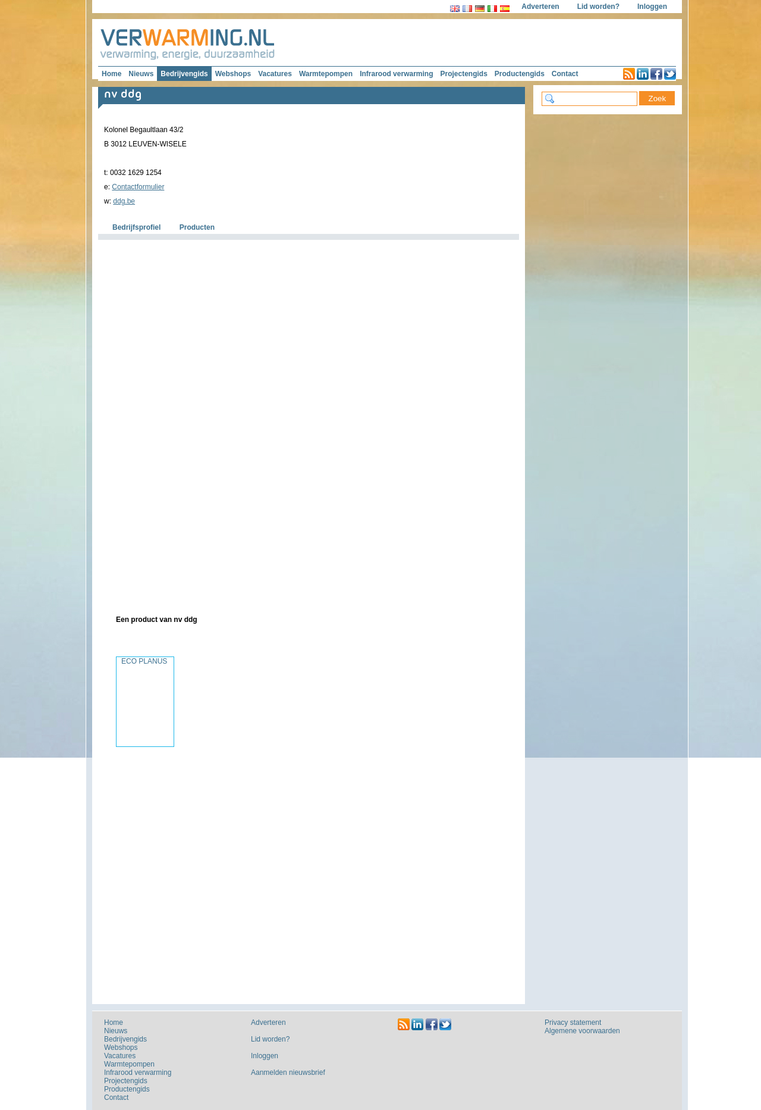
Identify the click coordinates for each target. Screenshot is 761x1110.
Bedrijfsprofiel (136, 227)
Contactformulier (138, 187)
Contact (565, 74)
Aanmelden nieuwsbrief (288, 1072)
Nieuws (140, 74)
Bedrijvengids (184, 74)
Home (111, 74)
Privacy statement (573, 1022)
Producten (197, 227)
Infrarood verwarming (396, 74)
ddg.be (124, 201)
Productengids (520, 74)
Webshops (233, 74)
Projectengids (463, 74)
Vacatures (275, 74)
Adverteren (540, 6)
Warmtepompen (326, 74)
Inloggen (652, 6)
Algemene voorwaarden (582, 1031)
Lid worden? (598, 6)
